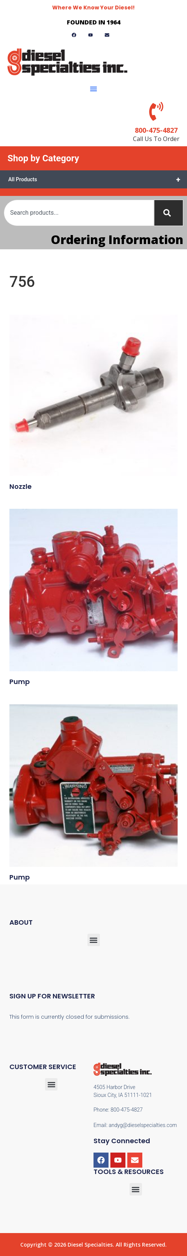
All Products (97, 179)
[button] (93, 88)
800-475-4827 (156, 130)
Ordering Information (117, 239)
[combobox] (79, 213)
